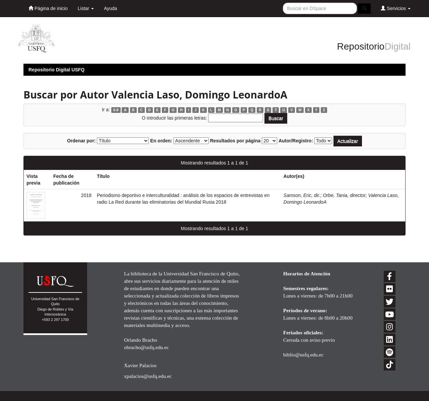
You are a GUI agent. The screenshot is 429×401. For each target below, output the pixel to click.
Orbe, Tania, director (344, 195)
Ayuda (110, 8)
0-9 (115, 110)
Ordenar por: (81, 140)
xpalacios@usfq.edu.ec (148, 376)
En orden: (161, 140)
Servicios (396, 8)
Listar (86, 8)
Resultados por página (235, 140)
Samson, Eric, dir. (302, 195)
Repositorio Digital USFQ (56, 69)
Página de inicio (48, 8)
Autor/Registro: (296, 140)
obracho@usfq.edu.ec (146, 347)
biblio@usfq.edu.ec (303, 354)
